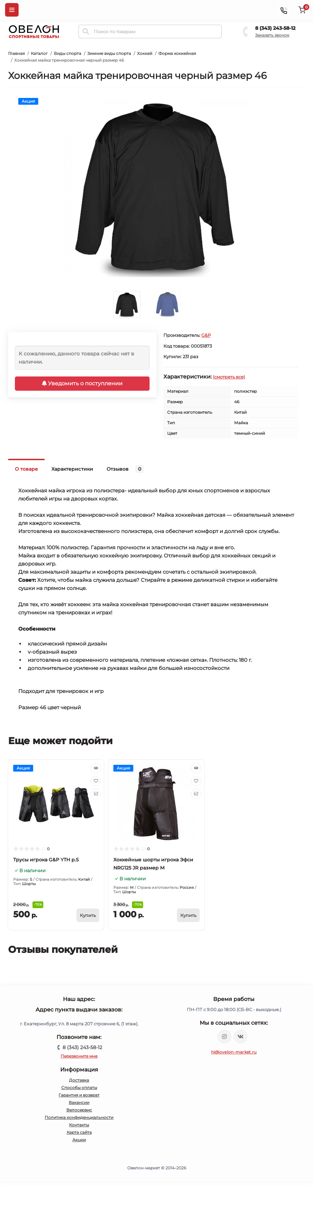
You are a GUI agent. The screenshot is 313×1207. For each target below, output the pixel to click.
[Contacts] (283, 10)
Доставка (79, 1080)
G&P (206, 335)
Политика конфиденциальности (79, 1117)
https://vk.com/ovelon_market (241, 1036)
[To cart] (87, 915)
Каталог (39, 53)
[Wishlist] (96, 781)
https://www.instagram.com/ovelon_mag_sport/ (224, 1036)
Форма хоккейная (177, 53)
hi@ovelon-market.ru (234, 1052)
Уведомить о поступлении (82, 383)
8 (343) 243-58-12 (275, 28)
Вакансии (79, 1102)
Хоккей (144, 53)
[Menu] (12, 10)
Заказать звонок (272, 35)
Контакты (79, 1124)
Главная (16, 53)
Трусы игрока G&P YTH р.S (46, 860)
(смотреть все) (229, 377)
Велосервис (79, 1109)
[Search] (86, 31)
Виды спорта (67, 53)
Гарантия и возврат (79, 1095)
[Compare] (96, 794)
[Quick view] (96, 768)
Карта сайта (79, 1132)
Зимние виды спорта (109, 53)
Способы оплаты (79, 1087)
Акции (79, 1139)
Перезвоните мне (79, 1056)
